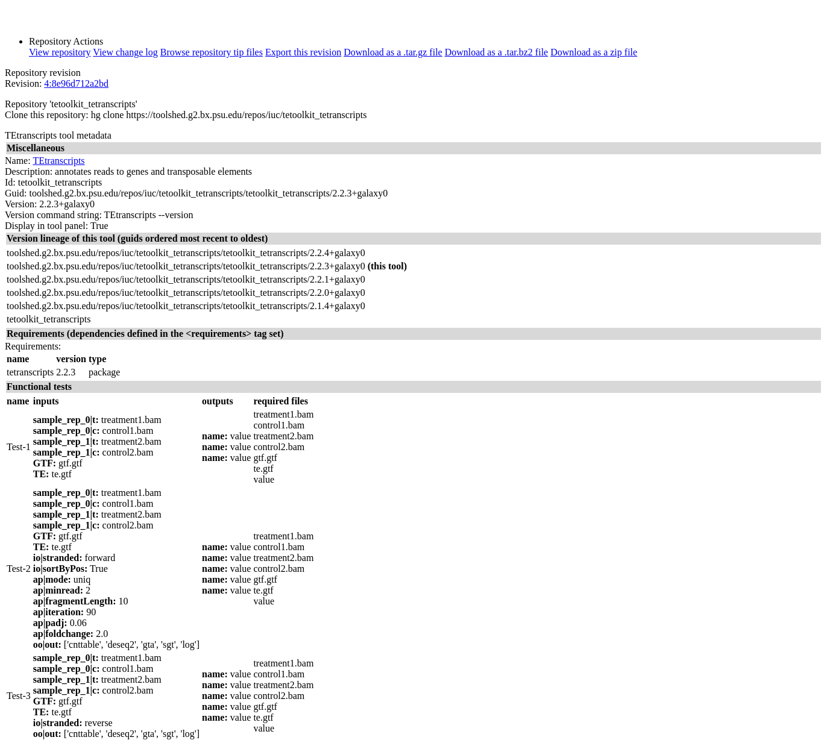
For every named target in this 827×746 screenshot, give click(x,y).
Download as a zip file (593, 52)
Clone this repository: (47, 115)
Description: (28, 171)
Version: (21, 204)
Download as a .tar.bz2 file (497, 52)
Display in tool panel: (46, 226)
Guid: (16, 193)
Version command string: (53, 215)
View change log (125, 52)
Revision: (23, 83)
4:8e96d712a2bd (76, 83)
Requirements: (33, 346)
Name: (18, 160)
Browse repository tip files (211, 52)
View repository (60, 52)
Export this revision (303, 52)
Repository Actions (66, 41)
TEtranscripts (58, 160)
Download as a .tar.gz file (393, 52)
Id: (10, 182)
